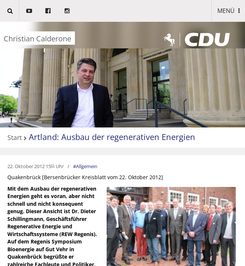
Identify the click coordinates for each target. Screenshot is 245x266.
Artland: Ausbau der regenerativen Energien (112, 136)
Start (14, 138)
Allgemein (86, 166)
